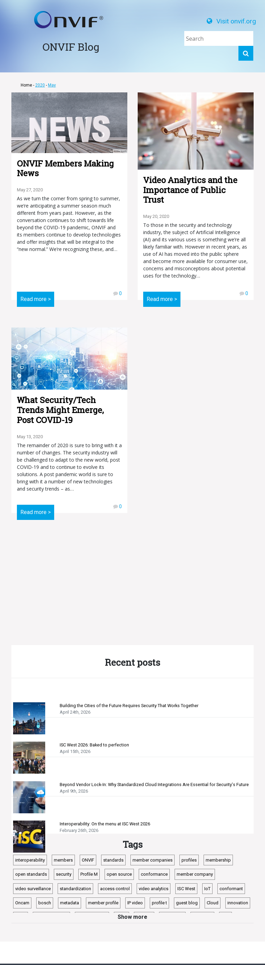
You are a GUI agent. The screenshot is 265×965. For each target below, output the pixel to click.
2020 (40, 85)
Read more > (35, 299)
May (52, 85)
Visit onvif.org (231, 21)
